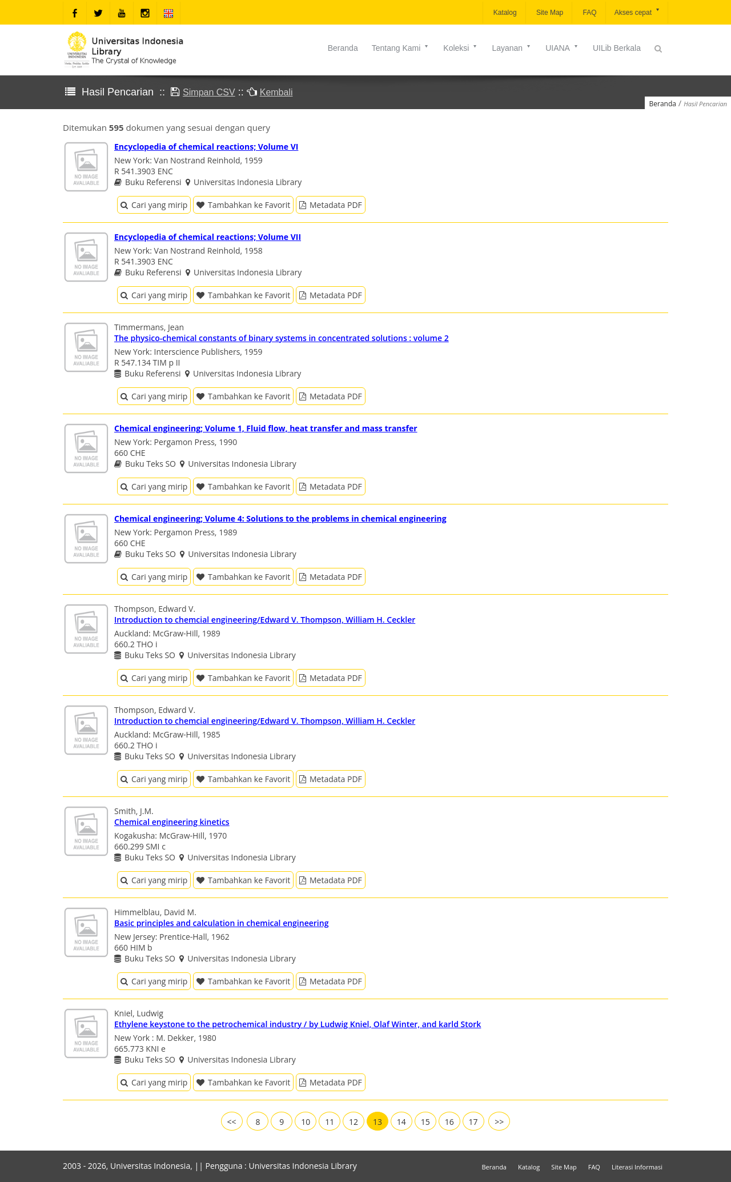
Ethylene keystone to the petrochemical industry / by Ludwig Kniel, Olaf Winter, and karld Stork (297, 1024)
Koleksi (460, 48)
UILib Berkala (617, 48)
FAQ (588, 13)
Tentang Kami (401, 48)
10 (305, 1121)
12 (353, 1121)
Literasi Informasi (637, 1167)
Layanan (512, 48)
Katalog (504, 13)
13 (377, 1121)
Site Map (549, 13)
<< (231, 1121)
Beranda (343, 48)
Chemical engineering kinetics (172, 821)
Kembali (276, 92)
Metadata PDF (330, 204)
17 (473, 1121)
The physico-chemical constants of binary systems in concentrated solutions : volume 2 (281, 337)
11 (329, 1121)
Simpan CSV (209, 92)
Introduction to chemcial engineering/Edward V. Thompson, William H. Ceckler (264, 619)
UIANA (562, 48)
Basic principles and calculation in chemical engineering (221, 922)
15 (425, 1121)
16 (449, 1121)
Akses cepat (637, 12)
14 (401, 1121)
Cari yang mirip (154, 204)
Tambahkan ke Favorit (243, 204)
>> (499, 1121)
